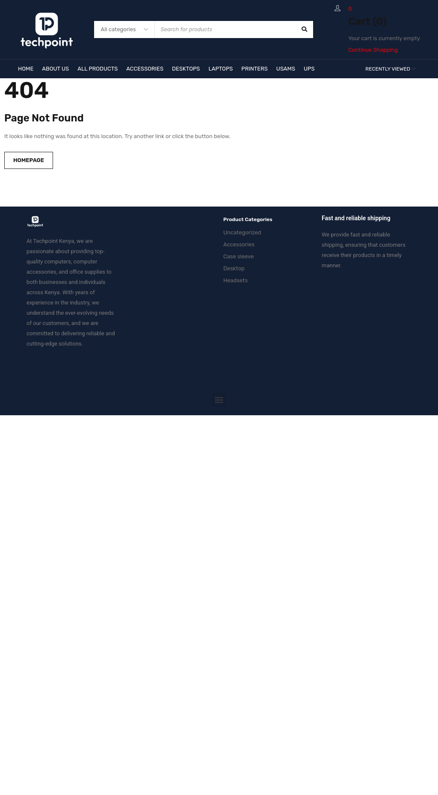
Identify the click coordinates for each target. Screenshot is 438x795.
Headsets (235, 280)
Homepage (28, 160)
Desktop (234, 268)
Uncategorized (242, 232)
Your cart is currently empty (384, 38)
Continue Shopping (373, 50)
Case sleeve (238, 256)
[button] (219, 400)
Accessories (239, 244)
